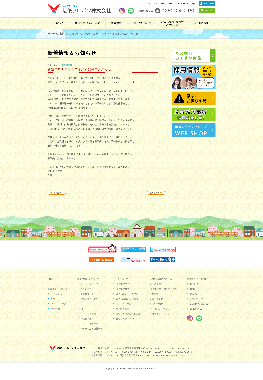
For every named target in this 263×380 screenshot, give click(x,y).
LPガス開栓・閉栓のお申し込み (172, 23)
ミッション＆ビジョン (91, 284)
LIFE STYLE (196, 309)
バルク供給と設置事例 (91, 328)
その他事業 (86, 318)
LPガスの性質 (122, 289)
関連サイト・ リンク (160, 313)
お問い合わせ (156, 303)
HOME (59, 23)
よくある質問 (201, 23)
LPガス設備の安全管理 (127, 299)
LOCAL (193, 294)
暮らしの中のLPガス (126, 318)
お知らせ (55, 299)
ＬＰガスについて (142, 23)
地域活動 (55, 309)
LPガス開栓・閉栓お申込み (163, 289)
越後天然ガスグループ (91, 299)
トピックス (56, 294)
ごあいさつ (86, 289)
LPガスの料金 (122, 284)
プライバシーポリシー (162, 3)
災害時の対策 (122, 309)
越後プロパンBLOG (196, 279)
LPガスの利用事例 (90, 323)
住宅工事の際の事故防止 (128, 313)
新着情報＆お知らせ (57, 289)
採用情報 (154, 294)
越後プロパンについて (88, 23)
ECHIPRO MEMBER (200, 303)
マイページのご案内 (186, 3)
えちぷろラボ (196, 299)
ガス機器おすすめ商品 (161, 279)
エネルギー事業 (88, 313)
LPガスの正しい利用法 (127, 294)
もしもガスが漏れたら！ (128, 303)
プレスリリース (58, 303)
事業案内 (116, 23)
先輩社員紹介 (156, 299)
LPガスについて (120, 279)
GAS (192, 289)
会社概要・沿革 (88, 294)
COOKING (195, 284)
